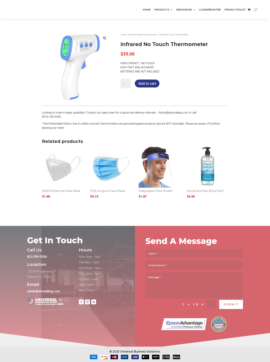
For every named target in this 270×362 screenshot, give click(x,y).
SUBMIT (231, 309)
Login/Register (210, 9)
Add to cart (147, 83)
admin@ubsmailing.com (43, 296)
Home (146, 9)
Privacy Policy (235, 9)
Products (161, 9)
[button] (105, 38)
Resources (184, 9)
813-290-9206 (37, 262)
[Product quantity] (126, 84)
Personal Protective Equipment (142, 34)
